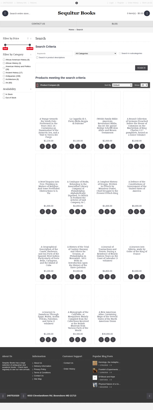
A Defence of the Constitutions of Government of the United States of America (136, 186)
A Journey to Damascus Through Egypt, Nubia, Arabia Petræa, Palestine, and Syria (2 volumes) (48, 318)
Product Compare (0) (49, 85)
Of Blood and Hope (107, 377)
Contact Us (37, 376)
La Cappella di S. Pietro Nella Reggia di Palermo (78, 121)
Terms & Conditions (41, 372)
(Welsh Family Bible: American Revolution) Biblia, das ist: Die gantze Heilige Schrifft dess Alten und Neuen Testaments (107, 126)
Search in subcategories (132, 53)
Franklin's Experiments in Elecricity (110, 369)
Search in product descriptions (52, 57)
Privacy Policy (39, 369)
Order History (69, 369)
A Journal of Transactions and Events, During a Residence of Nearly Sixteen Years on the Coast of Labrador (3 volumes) (107, 254)
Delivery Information (41, 366)
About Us (37, 363)
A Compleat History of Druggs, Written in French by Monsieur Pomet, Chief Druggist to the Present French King (107, 187)
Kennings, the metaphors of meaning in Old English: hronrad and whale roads (110, 362)
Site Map (37, 379)
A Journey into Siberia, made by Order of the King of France (137, 250)
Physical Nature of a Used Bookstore (110, 384)
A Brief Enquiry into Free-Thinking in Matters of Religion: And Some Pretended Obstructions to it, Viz (49, 187)
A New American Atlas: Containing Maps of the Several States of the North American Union (107, 316)
